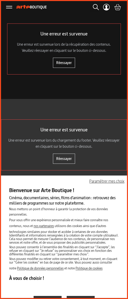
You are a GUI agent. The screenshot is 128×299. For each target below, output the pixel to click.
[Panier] (117, 7)
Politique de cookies (89, 268)
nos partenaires (44, 225)
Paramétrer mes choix (106, 181)
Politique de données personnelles (40, 268)
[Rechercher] (94, 7)
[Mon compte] (106, 7)
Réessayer (64, 62)
